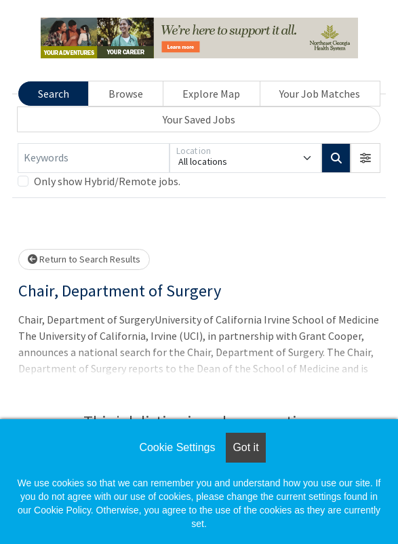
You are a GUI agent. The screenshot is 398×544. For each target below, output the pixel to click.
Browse (125, 93)
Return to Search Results (84, 259)
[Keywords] (94, 158)
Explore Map (211, 93)
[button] (365, 158)
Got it (245, 447)
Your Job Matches (319, 93)
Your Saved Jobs (199, 119)
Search (53, 93)
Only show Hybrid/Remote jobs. (107, 181)
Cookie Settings (177, 447)
